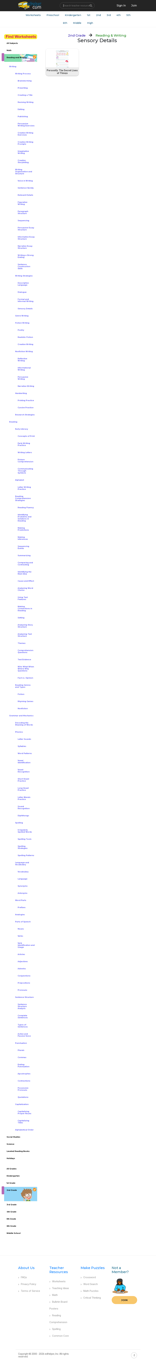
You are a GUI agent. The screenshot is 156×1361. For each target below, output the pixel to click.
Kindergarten (73, 15)
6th (65, 22)
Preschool (53, 15)
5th (128, 15)
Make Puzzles (93, 1268)
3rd (109, 15)
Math (53, 1295)
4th (118, 15)
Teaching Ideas (59, 1288)
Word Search (89, 1284)
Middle (77, 22)
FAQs (22, 1277)
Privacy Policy (27, 1284)
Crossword (88, 1277)
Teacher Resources (58, 1270)
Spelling (55, 1329)
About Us (26, 1268)
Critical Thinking (91, 1297)
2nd (98, 15)
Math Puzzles (89, 1290)
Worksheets (33, 15)
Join (124, 1300)
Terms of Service (29, 1290)
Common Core (59, 1335)
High (90, 22)
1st (88, 15)
